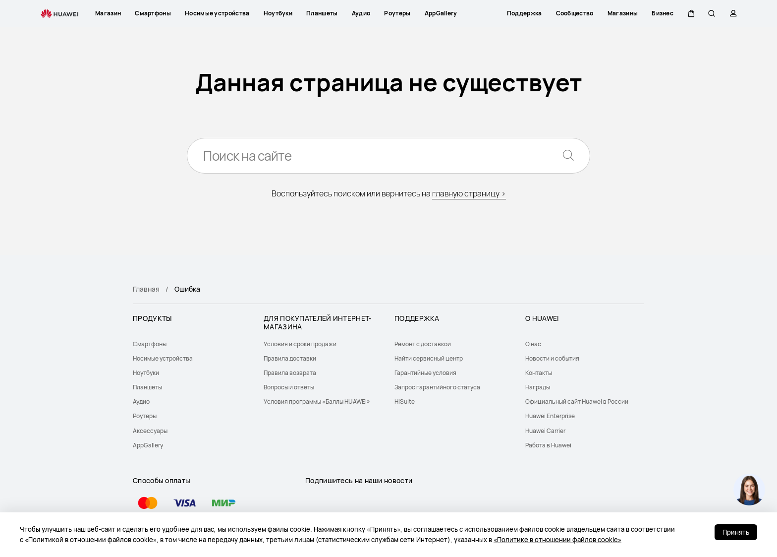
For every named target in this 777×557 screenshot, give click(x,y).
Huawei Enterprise (550, 416)
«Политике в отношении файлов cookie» (557, 539)
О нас (533, 344)
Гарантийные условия (425, 373)
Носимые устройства (163, 358)
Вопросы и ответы (289, 387)
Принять (735, 532)
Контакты (538, 373)
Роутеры (145, 416)
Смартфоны (149, 344)
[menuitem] (192, 344)
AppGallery (148, 445)
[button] (690, 13)
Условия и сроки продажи (300, 344)
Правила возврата (290, 373)
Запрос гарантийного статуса (437, 387)
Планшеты (147, 387)
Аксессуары (150, 431)
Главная (146, 289)
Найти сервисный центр (428, 358)
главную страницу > (469, 193)
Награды (537, 387)
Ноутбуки (146, 373)
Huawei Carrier (545, 431)
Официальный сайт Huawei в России (576, 401)
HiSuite (404, 401)
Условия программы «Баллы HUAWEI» (317, 401)
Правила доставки (290, 358)
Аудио (141, 401)
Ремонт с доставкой (422, 344)
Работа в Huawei (548, 445)
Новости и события (552, 358)
